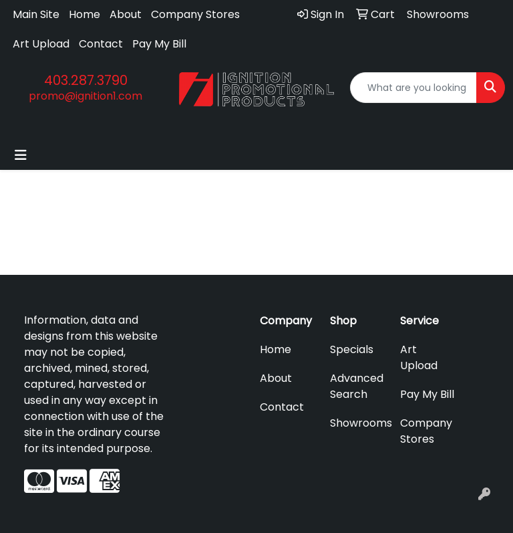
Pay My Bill (159, 43)
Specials (351, 349)
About (126, 14)
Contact (101, 43)
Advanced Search (356, 386)
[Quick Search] (413, 87)
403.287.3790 (86, 80)
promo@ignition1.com (85, 96)
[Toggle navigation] (21, 155)
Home (84, 14)
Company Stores (195, 14)
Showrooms (357, 423)
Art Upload (41, 43)
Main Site (36, 14)
